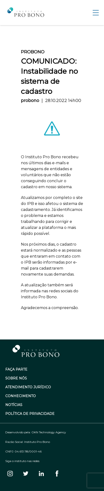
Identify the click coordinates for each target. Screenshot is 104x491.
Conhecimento (20, 396)
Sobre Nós (16, 378)
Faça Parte (16, 369)
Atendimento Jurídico (28, 387)
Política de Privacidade (30, 414)
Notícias (13, 405)
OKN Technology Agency (48, 432)
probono (30, 100)
